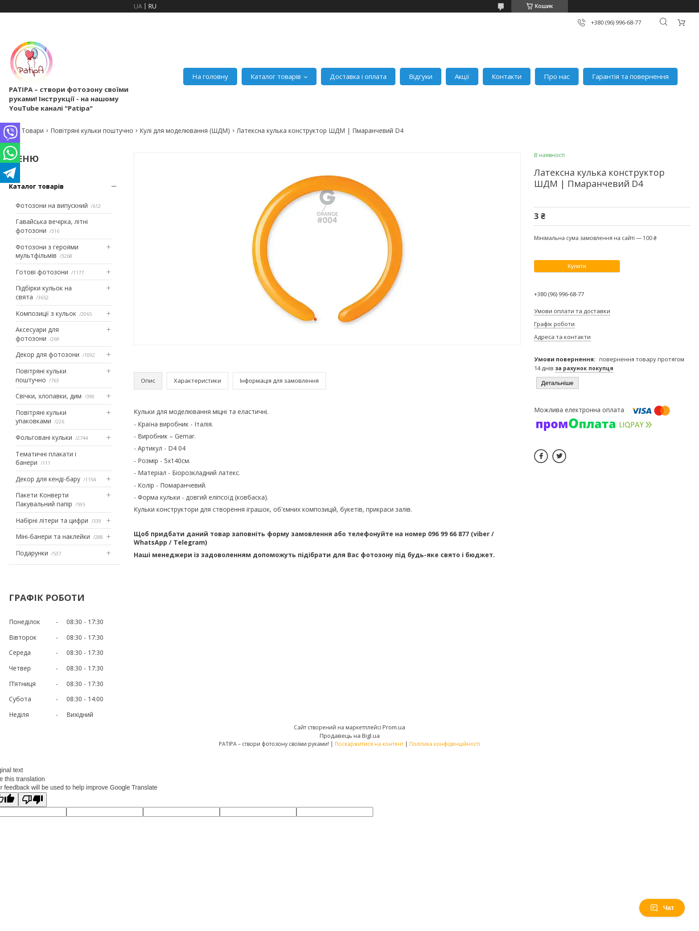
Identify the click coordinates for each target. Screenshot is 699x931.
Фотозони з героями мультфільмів (47, 251)
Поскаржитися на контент (369, 744)
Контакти (507, 76)
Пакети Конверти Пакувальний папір (44, 499)
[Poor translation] (32, 799)
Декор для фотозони (47, 354)
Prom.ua (393, 727)
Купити (576, 266)
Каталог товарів (276, 76)
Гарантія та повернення (630, 76)
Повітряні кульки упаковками (41, 417)
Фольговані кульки (44, 437)
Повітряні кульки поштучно (91, 130)
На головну (210, 76)
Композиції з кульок (46, 313)
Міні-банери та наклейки (53, 536)
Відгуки (420, 76)
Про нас (557, 76)
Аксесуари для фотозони (37, 334)
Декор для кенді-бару (48, 479)
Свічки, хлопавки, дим (49, 396)
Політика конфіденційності (444, 744)
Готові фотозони (42, 272)
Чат (662, 908)
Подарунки (32, 553)
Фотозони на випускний (52, 205)
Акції (462, 76)
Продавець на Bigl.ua (350, 736)
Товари (32, 130)
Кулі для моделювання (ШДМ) (185, 130)
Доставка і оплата (358, 76)
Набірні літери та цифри (52, 520)
